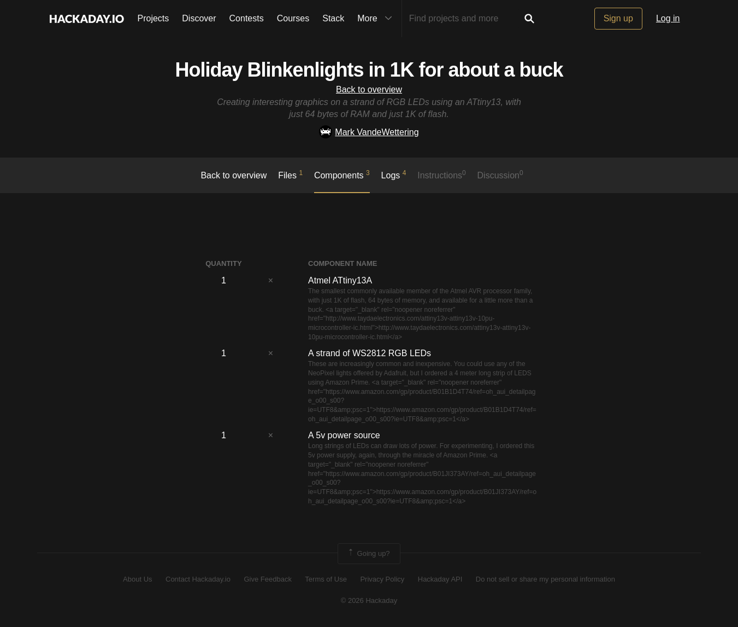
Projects (153, 18)
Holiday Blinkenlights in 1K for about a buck (369, 70)
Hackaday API (440, 579)
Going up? (368, 554)
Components (342, 174)
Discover (199, 18)
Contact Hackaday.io (198, 579)
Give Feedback (267, 579)
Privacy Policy (382, 579)
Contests (246, 18)
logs (393, 174)
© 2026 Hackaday (369, 600)
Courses (293, 18)
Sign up (618, 18)
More (377, 18)
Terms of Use (326, 579)
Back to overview (369, 89)
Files (290, 174)
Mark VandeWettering (368, 132)
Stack (333, 18)
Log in (668, 18)
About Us (137, 579)
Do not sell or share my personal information (545, 579)
